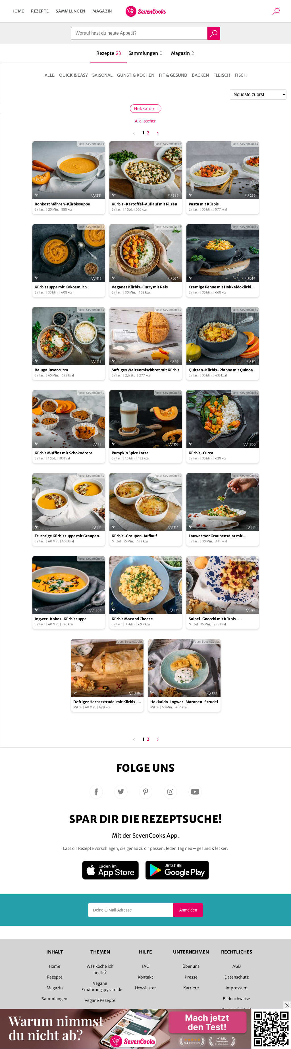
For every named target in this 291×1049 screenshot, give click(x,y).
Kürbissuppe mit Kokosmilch (61, 287)
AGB (236, 966)
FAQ (145, 966)
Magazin (102, 11)
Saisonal (102, 75)
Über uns (190, 966)
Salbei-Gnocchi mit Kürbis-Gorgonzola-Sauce (213, 619)
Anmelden (188, 910)
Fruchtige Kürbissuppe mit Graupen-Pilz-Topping (68, 536)
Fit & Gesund (173, 75)
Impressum (237, 987)
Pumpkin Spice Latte (130, 453)
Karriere (191, 987)
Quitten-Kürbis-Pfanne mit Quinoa (221, 370)
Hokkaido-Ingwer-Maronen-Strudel (184, 702)
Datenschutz (237, 977)
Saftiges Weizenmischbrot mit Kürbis (146, 370)
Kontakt (145, 977)
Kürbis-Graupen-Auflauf (134, 536)
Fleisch (221, 75)
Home (17, 11)
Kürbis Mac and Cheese (132, 619)
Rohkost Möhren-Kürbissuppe (62, 204)
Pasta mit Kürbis (204, 204)
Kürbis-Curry (201, 453)
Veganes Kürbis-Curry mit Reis (140, 287)
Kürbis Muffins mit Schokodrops (64, 453)
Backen (200, 75)
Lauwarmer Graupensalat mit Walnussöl (216, 536)
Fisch (241, 75)
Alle (50, 75)
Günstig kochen (135, 75)
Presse (191, 977)
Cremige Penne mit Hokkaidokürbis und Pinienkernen (221, 287)
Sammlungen (70, 11)
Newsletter (145, 987)
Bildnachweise (236, 998)
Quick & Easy (73, 75)
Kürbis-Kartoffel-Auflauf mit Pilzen (144, 204)
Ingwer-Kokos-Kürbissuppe (61, 619)
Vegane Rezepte (100, 1000)
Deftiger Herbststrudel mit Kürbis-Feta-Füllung (105, 702)
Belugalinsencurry (51, 370)
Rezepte (40, 11)
